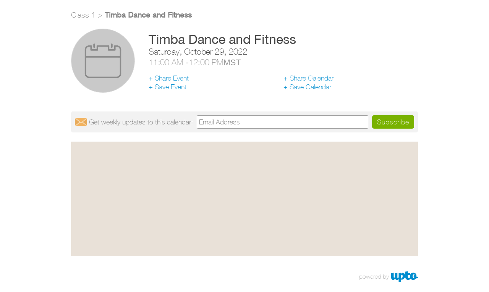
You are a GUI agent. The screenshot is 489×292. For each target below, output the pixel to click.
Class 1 (83, 14)
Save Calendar (310, 87)
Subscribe (393, 122)
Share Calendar (312, 78)
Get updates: (141, 122)
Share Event (172, 78)
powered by (374, 276)
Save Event (170, 87)
